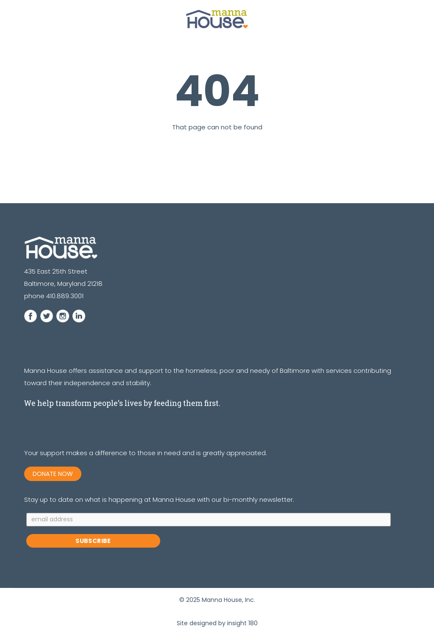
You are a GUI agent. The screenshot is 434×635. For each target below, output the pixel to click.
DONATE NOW (53, 474)
